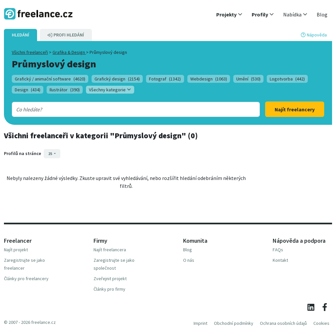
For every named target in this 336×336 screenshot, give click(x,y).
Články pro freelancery (26, 278)
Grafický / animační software (50, 79)
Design (27, 90)
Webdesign (208, 79)
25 (50, 153)
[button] (229, 14)
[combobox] (124, 109)
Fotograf (165, 79)
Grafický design (117, 79)
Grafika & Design (69, 52)
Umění (248, 79)
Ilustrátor (65, 90)
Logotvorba (287, 79)
